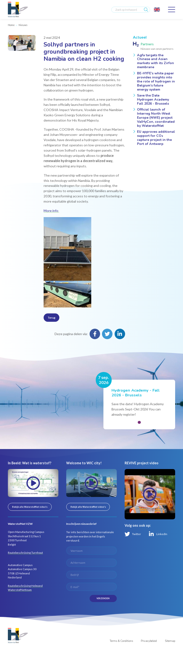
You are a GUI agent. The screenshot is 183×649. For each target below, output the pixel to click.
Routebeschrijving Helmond (25, 585)
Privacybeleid (149, 641)
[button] (139, 422)
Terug (51, 317)
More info (51, 211)
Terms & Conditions (121, 641)
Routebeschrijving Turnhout (25, 552)
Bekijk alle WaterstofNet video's (29, 507)
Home (11, 25)
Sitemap (170, 641)
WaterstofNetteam (20, 589)
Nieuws (23, 25)
